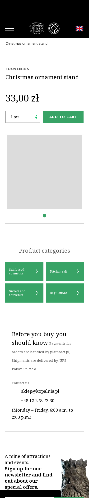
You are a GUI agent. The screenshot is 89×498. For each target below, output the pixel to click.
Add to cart (63, 98)
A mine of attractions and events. (28, 453)
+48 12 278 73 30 (33, 382)
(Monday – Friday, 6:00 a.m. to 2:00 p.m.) (42, 394)
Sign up (69, 484)
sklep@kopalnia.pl (35, 372)
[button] (44, 196)
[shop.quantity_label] (22, 98)
